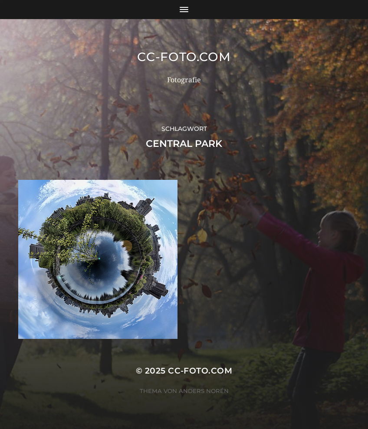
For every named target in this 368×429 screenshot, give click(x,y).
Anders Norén (204, 390)
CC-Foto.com (184, 56)
